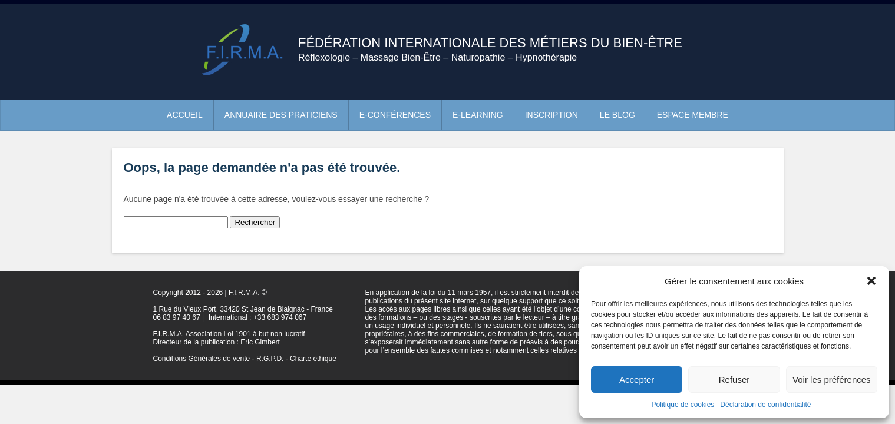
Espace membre (692, 115)
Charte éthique (313, 359)
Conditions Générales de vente (201, 359)
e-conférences (395, 115)
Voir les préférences (831, 380)
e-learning (478, 115)
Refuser (734, 380)
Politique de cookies (683, 404)
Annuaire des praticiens (281, 115)
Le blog (617, 115)
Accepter (636, 380)
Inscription (551, 115)
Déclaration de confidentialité (765, 404)
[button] (871, 281)
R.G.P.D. (269, 359)
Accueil (185, 115)
